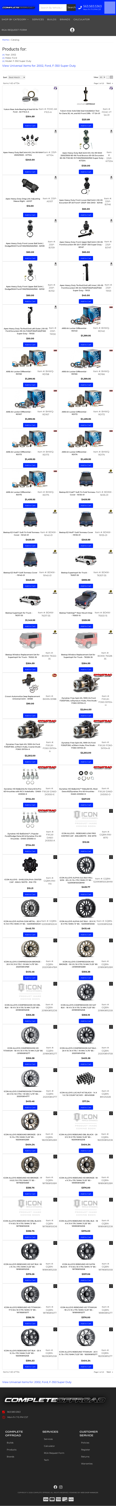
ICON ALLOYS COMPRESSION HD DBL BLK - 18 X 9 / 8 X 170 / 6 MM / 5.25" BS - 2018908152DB (22, 1007)
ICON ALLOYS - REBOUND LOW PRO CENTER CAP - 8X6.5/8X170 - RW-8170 (78, 834)
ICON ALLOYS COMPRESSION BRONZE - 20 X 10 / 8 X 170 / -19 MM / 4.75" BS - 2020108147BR (23, 964)
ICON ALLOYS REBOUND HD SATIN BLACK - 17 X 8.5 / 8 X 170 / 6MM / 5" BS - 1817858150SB (79, 1266)
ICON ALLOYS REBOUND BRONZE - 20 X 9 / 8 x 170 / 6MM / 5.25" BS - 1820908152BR (22, 1137)
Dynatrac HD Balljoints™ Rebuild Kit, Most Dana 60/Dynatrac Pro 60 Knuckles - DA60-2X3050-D (78, 791)
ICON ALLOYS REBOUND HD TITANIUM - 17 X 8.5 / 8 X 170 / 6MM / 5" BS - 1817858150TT (23, 1310)
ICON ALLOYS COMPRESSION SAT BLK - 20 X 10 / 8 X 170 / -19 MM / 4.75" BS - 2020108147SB (78, 1050)
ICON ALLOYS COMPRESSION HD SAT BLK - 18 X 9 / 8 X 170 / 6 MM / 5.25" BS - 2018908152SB (78, 1007)
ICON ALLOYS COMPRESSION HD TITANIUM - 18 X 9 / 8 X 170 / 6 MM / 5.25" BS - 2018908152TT (23, 1050)
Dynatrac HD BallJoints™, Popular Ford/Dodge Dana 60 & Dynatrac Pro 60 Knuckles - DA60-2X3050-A (23, 836)
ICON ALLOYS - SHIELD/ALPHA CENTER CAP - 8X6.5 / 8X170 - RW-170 (22, 880)
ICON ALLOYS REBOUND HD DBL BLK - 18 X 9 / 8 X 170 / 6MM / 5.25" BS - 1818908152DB (78, 1223)
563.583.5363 (14, 1412)
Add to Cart (30, 762)
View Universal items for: (39, 1382)
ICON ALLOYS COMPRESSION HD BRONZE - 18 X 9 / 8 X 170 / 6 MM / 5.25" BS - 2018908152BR (78, 964)
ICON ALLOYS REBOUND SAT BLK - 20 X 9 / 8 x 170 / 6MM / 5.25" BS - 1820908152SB (22, 1353)
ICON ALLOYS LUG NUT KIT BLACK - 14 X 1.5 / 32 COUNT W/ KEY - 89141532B (78, 1093)
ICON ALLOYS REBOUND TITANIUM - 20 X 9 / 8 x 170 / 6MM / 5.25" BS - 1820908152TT (78, 1353)
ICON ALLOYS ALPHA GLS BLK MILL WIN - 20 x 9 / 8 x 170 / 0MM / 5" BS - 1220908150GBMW (76, 880)
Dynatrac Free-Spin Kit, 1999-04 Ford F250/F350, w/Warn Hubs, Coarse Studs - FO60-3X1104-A (23, 746)
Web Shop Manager (89, 1493)
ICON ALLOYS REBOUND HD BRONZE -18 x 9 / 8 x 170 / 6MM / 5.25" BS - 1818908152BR (78, 1180)
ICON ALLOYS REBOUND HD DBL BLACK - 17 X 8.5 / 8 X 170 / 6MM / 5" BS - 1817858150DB (22, 1223)
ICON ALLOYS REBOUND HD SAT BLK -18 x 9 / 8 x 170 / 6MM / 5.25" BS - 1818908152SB (23, 1266)
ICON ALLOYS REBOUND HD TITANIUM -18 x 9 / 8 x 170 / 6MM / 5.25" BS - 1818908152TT (78, 1310)
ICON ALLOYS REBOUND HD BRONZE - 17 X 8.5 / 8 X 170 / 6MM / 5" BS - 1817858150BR (22, 1180)
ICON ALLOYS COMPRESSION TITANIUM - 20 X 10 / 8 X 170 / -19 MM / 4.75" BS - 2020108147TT (23, 1094)
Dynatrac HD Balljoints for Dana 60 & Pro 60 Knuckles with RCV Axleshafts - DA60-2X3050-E (23, 791)
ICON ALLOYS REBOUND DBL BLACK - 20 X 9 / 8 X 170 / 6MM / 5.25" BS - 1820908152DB (78, 1137)
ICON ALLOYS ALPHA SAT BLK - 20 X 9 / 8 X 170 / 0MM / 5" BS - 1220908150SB (78, 922)
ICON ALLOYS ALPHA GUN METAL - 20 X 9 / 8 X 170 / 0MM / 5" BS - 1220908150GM (22, 922)
